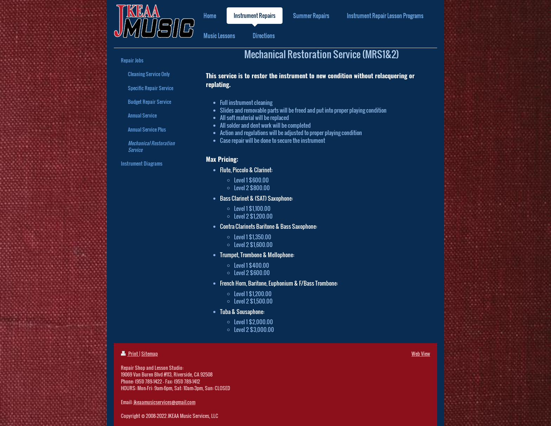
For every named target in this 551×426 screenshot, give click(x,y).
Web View (420, 353)
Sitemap (149, 353)
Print (130, 353)
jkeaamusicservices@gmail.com (164, 402)
